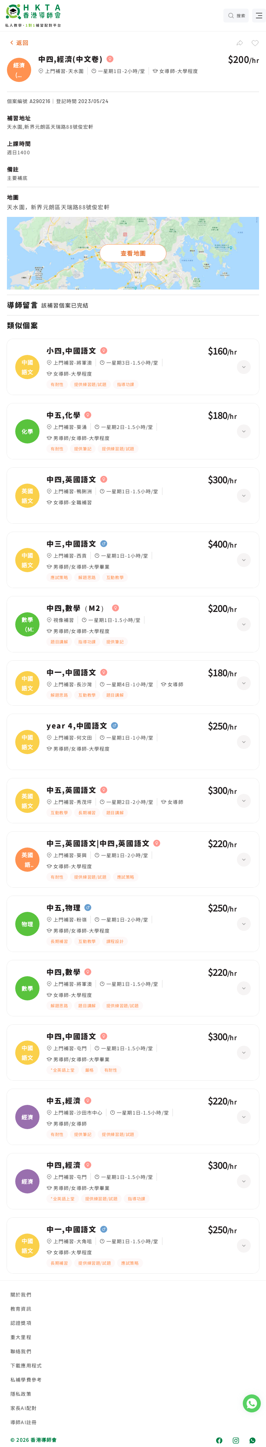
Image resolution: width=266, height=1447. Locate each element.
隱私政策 (21, 1393)
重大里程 (21, 1337)
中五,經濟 (63, 1101)
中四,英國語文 (71, 479)
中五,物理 (63, 908)
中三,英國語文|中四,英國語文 (98, 843)
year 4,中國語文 (76, 726)
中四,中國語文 (71, 1036)
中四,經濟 (63, 1165)
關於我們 (21, 1294)
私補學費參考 (26, 1379)
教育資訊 (21, 1308)
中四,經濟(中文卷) (70, 59)
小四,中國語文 (71, 351)
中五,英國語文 (71, 790)
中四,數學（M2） (77, 608)
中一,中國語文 (71, 672)
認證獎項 (21, 1322)
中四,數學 (63, 972)
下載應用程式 (26, 1365)
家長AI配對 (23, 1407)
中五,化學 (63, 415)
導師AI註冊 (23, 1422)
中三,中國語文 (71, 544)
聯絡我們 (21, 1351)
